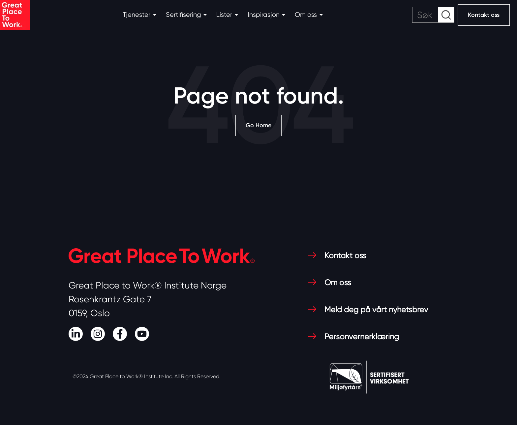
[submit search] (446, 14)
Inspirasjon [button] (264, 14)
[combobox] (433, 14)
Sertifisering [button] (183, 14)
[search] (433, 14)
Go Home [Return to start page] (258, 125)
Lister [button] (224, 14)
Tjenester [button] (136, 14)
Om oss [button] (306, 14)
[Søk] (433, 14)
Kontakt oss (484, 14)
